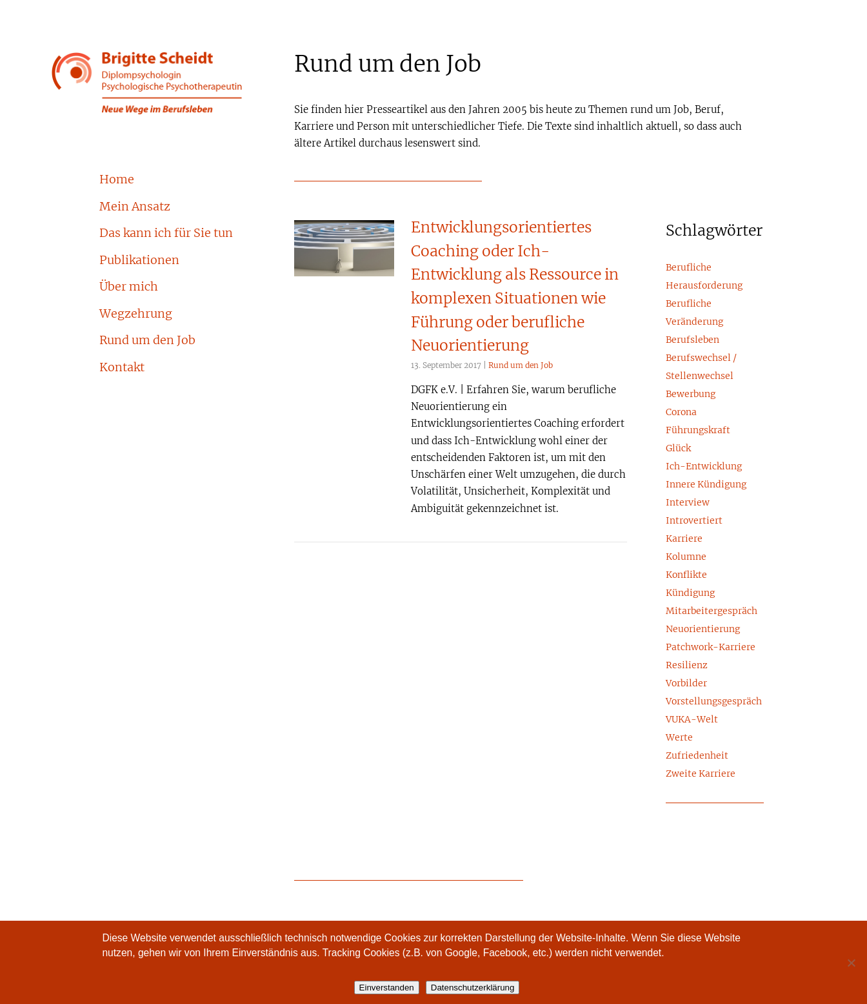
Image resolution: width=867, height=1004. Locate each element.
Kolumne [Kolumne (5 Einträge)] (686, 557)
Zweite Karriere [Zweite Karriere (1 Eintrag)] (700, 774)
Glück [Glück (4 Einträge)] (678, 448)
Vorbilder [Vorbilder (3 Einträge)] (686, 683)
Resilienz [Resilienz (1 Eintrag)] (687, 665)
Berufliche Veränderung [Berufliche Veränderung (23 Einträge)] (694, 313)
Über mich (128, 287)
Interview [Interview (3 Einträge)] (688, 502)
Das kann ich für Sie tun (166, 234)
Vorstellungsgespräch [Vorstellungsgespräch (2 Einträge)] (714, 701)
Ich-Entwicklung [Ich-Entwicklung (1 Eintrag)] (704, 466)
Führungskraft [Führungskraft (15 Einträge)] (698, 430)
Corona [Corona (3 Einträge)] (681, 412)
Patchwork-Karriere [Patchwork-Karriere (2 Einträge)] (710, 647)
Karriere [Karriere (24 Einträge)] (684, 539)
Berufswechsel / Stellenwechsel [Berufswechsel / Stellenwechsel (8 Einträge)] (701, 367)
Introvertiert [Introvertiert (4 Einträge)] (694, 521)
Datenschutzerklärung (473, 987)
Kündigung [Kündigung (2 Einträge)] (690, 593)
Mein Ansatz (134, 207)
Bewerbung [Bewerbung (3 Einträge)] (690, 394)
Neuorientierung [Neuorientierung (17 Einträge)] (703, 629)
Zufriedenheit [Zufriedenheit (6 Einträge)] (697, 756)
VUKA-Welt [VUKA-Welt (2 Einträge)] (692, 719)
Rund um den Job (147, 341)
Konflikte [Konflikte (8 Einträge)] (686, 575)
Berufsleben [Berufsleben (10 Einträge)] (692, 340)
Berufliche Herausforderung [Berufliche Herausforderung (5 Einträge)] (704, 277)
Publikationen (139, 261)
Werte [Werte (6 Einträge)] (679, 738)
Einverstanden (386, 987)
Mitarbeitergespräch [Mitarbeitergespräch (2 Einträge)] (711, 611)
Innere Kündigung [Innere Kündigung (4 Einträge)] (706, 484)
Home (116, 180)
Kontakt (121, 368)
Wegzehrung (135, 314)
